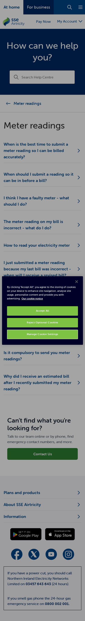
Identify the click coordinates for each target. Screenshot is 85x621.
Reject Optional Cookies (42, 322)
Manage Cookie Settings (42, 334)
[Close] (77, 282)
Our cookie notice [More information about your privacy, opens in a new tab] (32, 298)
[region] (42, 310)
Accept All (42, 310)
